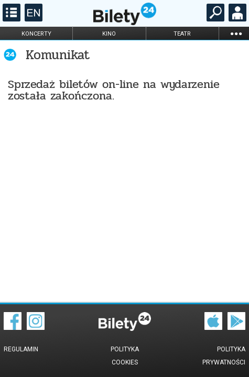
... (236, 33)
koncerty (36, 33)
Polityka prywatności (223, 356)
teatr (182, 33)
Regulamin (21, 349)
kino (109, 33)
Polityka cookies (125, 356)
